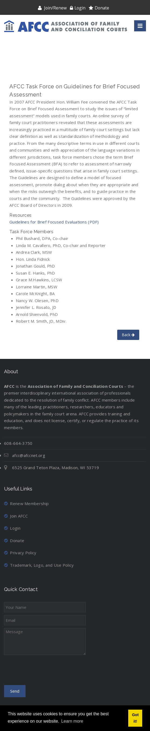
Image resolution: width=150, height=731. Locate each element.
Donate (102, 8)
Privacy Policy (20, 552)
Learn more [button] (72, 721)
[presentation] (45, 671)
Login (79, 8)
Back (128, 334)
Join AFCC (16, 516)
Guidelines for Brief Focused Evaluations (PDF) (54, 222)
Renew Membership (26, 503)
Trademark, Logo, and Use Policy (39, 565)
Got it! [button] (135, 718)
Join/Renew (55, 8)
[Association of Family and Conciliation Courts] (65, 26)
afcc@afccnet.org (28, 455)
